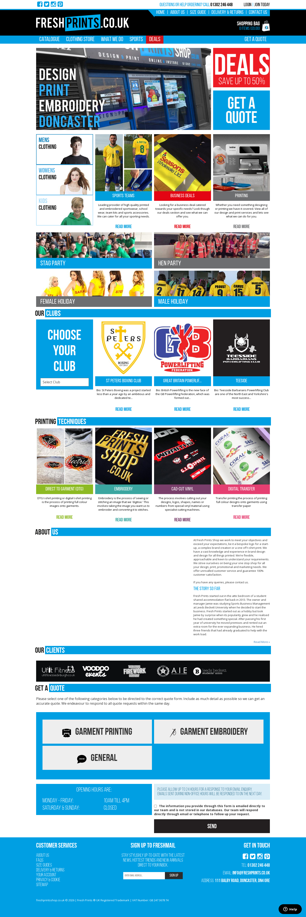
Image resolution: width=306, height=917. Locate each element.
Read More (123, 226)
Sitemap (42, 885)
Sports (136, 40)
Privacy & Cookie (48, 880)
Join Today (262, 5)
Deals (154, 40)
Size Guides (44, 865)
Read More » (262, 642)
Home (160, 12)
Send (212, 826)
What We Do (112, 40)
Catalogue (49, 40)
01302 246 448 (259, 865)
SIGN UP (174, 876)
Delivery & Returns (227, 12)
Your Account (46, 875)
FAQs (39, 860)
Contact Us (258, 12)
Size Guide (198, 12)
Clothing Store (80, 40)
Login (247, 5)
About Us (177, 12)
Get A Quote (256, 40)
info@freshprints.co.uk (251, 872)
